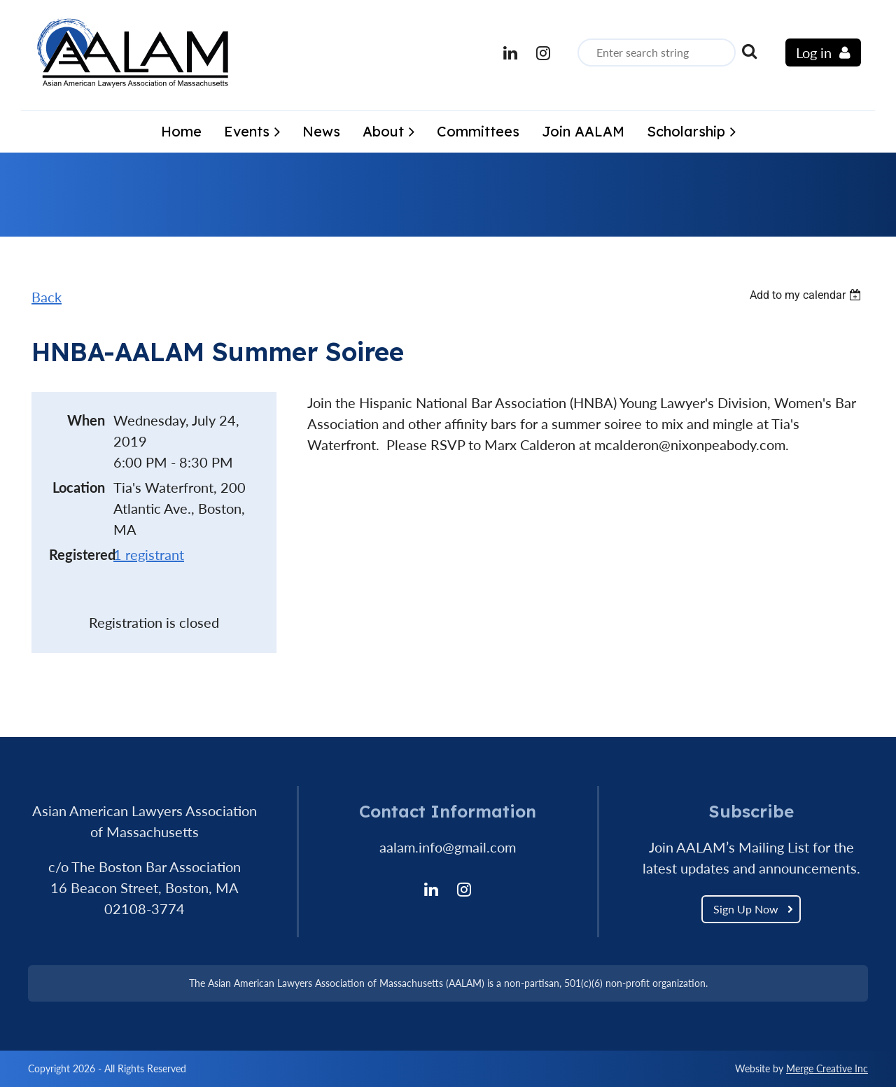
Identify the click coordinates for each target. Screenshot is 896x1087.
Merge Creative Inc (827, 1068)
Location (78, 487)
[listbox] (807, 295)
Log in (814, 52)
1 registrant (148, 554)
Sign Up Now (745, 909)
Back (46, 296)
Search (749, 51)
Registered (77, 554)
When (86, 420)
